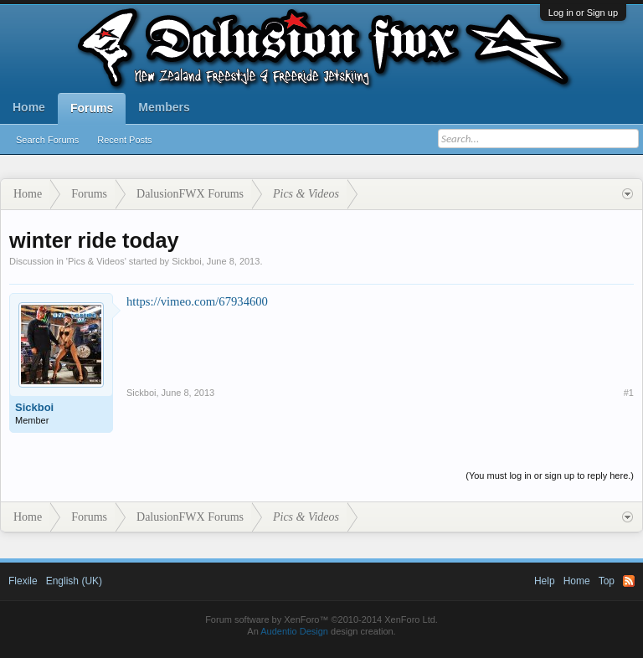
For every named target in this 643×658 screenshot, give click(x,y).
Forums (91, 108)
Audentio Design (294, 631)
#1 (629, 393)
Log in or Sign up (583, 13)
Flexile (23, 581)
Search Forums (47, 140)
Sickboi (186, 261)
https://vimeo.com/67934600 (197, 301)
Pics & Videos (96, 261)
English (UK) (74, 581)
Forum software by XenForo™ (321, 619)
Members (163, 107)
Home (29, 107)
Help (544, 581)
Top (607, 581)
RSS (629, 581)
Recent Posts (124, 140)
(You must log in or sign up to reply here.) (550, 475)
